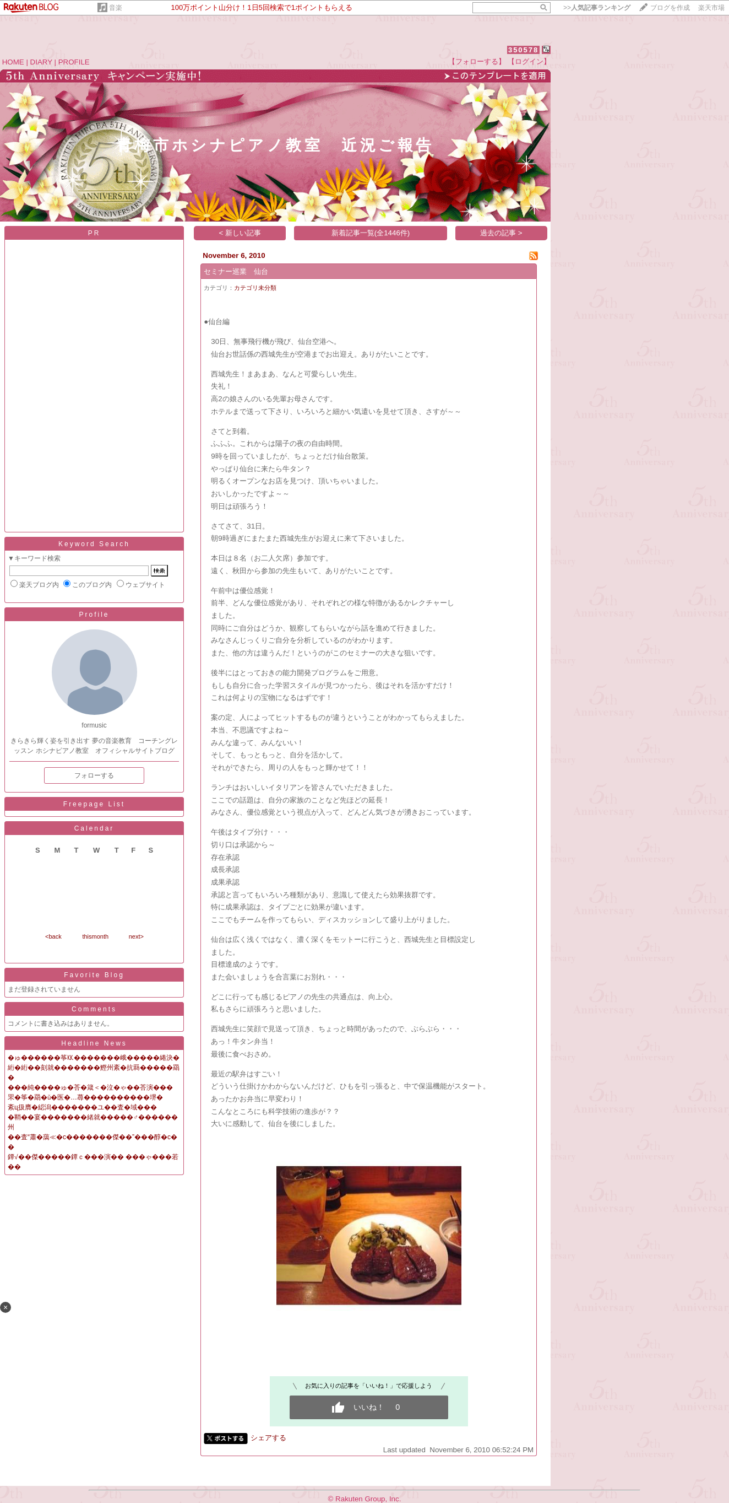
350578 (523, 50)
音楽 (115, 8)
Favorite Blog (94, 975)
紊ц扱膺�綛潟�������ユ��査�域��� (82, 1107)
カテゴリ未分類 (255, 287)
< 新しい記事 (240, 233)
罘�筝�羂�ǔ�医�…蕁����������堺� (85, 1097)
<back (53, 936)
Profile (94, 614)
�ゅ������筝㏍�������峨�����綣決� (93, 1058)
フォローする (94, 775)
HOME (13, 62)
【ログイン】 (529, 61)
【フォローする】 (476, 61)
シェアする (268, 1438)
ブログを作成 (670, 8)
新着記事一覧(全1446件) (370, 233)
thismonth (95, 936)
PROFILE (74, 62)
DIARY (41, 62)
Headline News (94, 1043)
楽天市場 (711, 8)
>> (596, 8)
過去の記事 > (501, 233)
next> (136, 936)
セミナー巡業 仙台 (236, 271)
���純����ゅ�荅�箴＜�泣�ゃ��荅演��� (90, 1087)
